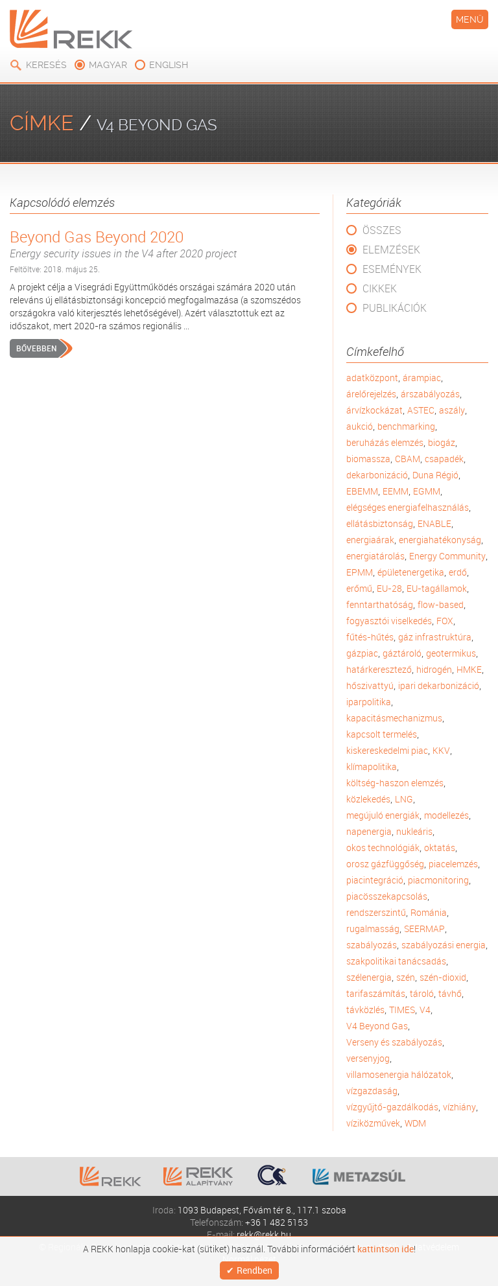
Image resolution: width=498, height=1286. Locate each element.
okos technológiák (383, 847)
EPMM (359, 572)
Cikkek (379, 288)
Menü (470, 19)
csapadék (444, 458)
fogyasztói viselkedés (389, 620)
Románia (428, 912)
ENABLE (434, 523)
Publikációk (394, 307)
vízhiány (459, 1107)
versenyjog (368, 1058)
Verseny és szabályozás (394, 1042)
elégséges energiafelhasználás (407, 507)
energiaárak (370, 539)
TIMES (402, 1009)
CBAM (407, 458)
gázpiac (362, 653)
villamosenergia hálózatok (398, 1074)
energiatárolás (375, 556)
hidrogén (434, 669)
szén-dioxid (443, 977)
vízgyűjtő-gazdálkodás (392, 1107)
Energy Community (447, 556)
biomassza (368, 458)
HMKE (469, 669)
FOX (444, 620)
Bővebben (36, 348)
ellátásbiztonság (379, 523)
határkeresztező (379, 669)
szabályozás (371, 945)
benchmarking (406, 426)
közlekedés (368, 799)
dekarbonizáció (377, 475)
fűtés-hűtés (370, 637)
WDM (415, 1123)
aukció (359, 426)
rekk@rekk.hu (264, 1234)
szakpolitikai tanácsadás (396, 961)
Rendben (254, 1270)
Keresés (46, 65)
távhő (450, 993)
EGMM (426, 491)
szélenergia (369, 977)
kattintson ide (385, 1249)
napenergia (369, 831)
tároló (422, 993)
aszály (452, 410)
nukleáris (414, 831)
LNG (404, 799)
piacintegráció (374, 880)
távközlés (365, 1009)
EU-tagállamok (437, 588)
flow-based (441, 604)
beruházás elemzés (384, 442)
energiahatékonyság (440, 539)
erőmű (359, 588)
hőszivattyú (370, 685)
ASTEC (420, 410)
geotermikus (451, 653)
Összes (381, 230)
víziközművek (373, 1123)
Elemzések (391, 249)
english (168, 65)
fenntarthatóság (379, 604)
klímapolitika (371, 766)
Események (391, 269)
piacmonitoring (438, 880)
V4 (425, 1009)
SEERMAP (424, 928)
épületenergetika (410, 572)
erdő (458, 572)
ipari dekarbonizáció (438, 685)
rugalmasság (372, 928)
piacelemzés (453, 864)
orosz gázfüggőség (385, 864)
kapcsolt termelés (381, 734)
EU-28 (389, 588)
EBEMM (362, 491)
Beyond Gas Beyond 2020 (165, 244)
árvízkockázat (374, 410)
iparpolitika (368, 702)
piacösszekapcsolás (386, 896)
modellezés (446, 815)
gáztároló (402, 653)
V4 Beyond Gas (377, 1026)
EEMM (396, 491)
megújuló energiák (383, 815)
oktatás (439, 847)
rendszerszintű (376, 912)
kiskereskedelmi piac (387, 750)
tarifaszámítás (375, 993)
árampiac (422, 377)
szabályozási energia (443, 945)
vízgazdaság (371, 1090)
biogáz (441, 442)
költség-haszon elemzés (395, 783)
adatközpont (372, 377)
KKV (441, 750)
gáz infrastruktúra (434, 637)
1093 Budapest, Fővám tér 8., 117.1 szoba (262, 1210)
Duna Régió (435, 475)
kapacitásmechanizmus (394, 718)
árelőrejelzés (371, 394)
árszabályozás (430, 394)
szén (405, 977)
